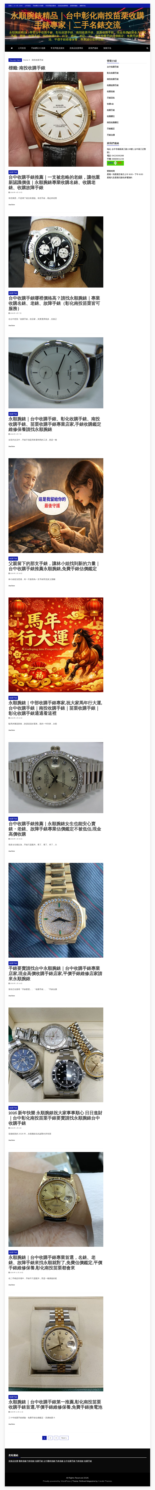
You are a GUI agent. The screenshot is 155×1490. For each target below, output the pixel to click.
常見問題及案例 (51, 6)
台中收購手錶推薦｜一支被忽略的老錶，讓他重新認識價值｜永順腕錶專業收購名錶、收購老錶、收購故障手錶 (54, 182)
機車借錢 (22, 1461)
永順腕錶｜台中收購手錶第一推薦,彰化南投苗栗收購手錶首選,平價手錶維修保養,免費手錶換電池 (55, 1404)
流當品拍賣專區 (63, 6)
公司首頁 (28, 6)
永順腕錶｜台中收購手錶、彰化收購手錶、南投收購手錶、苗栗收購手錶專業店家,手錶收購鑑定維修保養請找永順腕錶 (54, 424)
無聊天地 (82, 6)
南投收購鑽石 (113, 122)
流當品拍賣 (13, 1461)
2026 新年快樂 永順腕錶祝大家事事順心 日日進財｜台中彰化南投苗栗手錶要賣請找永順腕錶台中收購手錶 (55, 1118)
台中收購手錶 (69, 1461)
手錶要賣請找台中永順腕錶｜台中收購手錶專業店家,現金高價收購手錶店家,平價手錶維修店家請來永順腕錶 (55, 974)
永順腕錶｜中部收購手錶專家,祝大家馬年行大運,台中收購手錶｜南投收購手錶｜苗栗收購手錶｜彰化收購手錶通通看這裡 (55, 708)
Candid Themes (105, 1481)
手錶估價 (111, 135)
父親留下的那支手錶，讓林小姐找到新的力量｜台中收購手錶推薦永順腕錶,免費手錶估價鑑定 (54, 566)
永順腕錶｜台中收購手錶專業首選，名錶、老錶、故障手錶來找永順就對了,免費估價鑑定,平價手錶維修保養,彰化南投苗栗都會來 (55, 1263)
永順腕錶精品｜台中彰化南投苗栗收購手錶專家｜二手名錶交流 (77, 20)
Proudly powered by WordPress (57, 1481)
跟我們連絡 (74, 6)
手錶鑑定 (111, 128)
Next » (64, 1438)
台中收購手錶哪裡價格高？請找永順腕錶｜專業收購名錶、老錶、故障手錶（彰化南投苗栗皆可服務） (54, 303)
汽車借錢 (59, 1461)
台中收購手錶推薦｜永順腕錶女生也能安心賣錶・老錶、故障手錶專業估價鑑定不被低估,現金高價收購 (54, 829)
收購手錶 (13, 172)
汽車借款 (31, 1461)
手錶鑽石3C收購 (38, 6)
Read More (11, 205)
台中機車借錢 (49, 1461)
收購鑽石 (111, 116)
